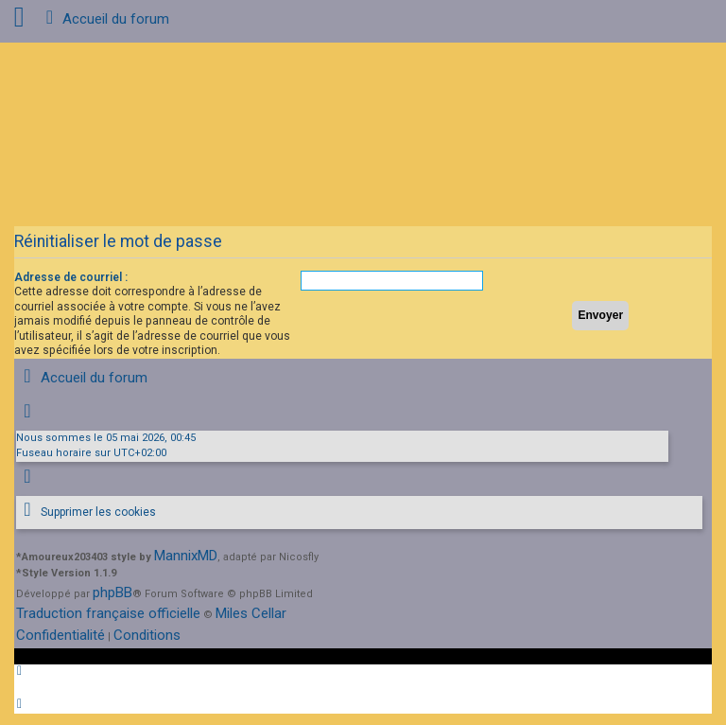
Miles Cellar (251, 613)
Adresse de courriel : (71, 277)
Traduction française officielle (108, 613)
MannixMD (185, 555)
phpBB (112, 592)
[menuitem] (86, 512)
